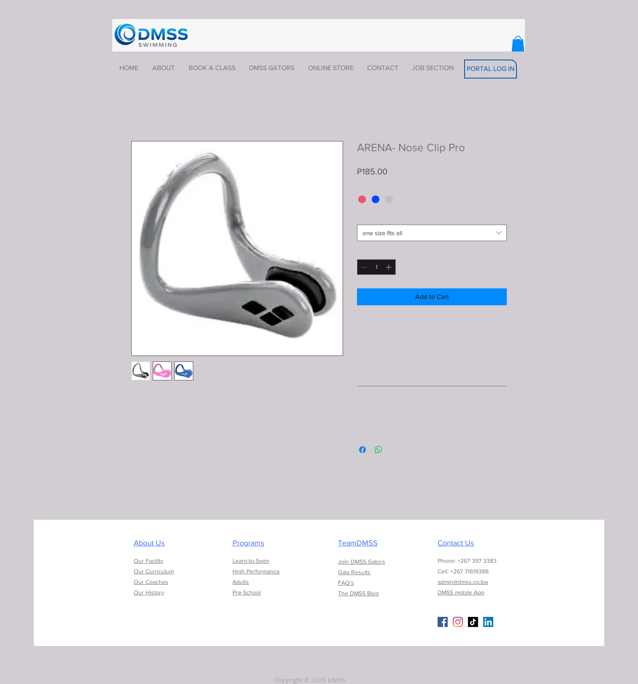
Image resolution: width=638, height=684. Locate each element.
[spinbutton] (376, 267)
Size (364, 216)
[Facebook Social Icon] (443, 622)
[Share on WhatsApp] (378, 450)
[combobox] (432, 233)
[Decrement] (363, 267)
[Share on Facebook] (362, 450)
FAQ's (346, 582)
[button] (517, 44)
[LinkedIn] (488, 622)
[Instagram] (458, 622)
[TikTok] (473, 622)
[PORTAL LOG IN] (490, 69)
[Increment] (389, 267)
